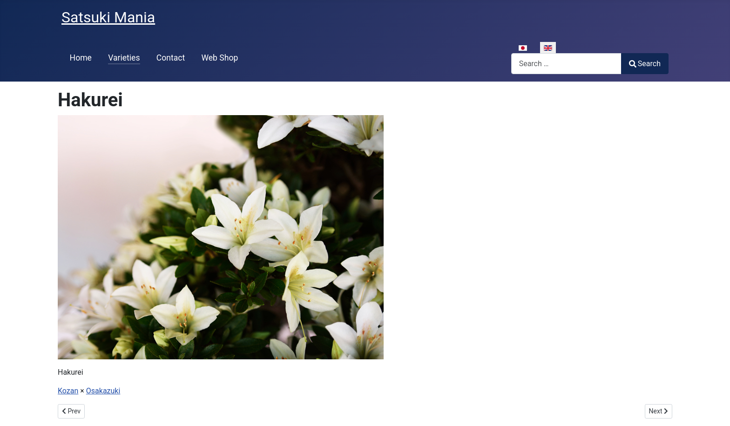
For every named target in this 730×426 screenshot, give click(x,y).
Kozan (68, 390)
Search (645, 63)
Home (81, 57)
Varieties (124, 57)
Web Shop (219, 57)
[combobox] (566, 63)
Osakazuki (103, 390)
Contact (170, 57)
